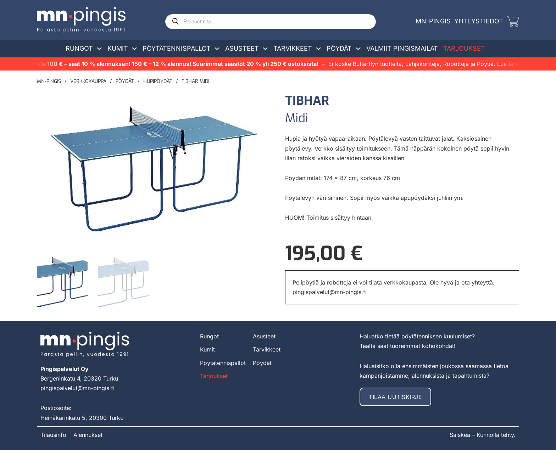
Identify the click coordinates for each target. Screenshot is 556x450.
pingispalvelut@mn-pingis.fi (330, 292)
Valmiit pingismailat (402, 48)
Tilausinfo (53, 434)
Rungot (79, 48)
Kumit (117, 48)
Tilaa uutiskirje (395, 396)
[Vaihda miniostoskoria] (513, 21)
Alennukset (87, 434)
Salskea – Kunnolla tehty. (483, 434)
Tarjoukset (464, 48)
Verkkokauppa (88, 81)
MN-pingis (49, 81)
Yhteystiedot (478, 21)
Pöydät (339, 48)
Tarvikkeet (292, 48)
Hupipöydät (157, 81)
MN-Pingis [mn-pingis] (433, 21)
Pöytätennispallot (177, 48)
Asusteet (242, 48)
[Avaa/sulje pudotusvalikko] (99, 48)
